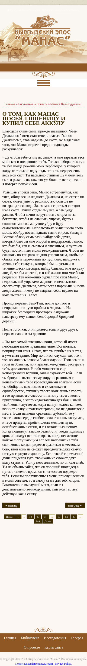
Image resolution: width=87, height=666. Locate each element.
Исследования (55, 638)
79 (30, 516)
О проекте (32, 647)
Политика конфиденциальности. (34, 663)
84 (66, 516)
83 (59, 516)
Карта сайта (54, 647)
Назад (9, 516)
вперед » (75, 505)
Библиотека (25, 104)
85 (74, 516)
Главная (10, 638)
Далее (48, 521)
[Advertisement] (43, 579)
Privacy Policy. (63, 663)
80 (38, 516)
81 (45, 516)
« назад (11, 505)
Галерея (77, 638)
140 (38, 521)
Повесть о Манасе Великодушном (59, 104)
